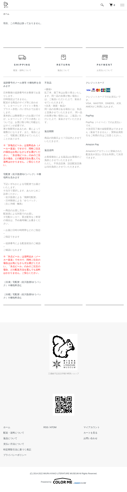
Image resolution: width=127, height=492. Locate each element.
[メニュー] (122, 5)
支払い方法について (13, 444)
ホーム (6, 14)
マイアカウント (92, 427)
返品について (10, 438)
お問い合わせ (90, 438)
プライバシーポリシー (14, 455)
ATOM (53, 427)
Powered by (63, 481)
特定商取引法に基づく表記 (17, 449)
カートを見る (90, 432)
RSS (45, 427)
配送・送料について (13, 432)
